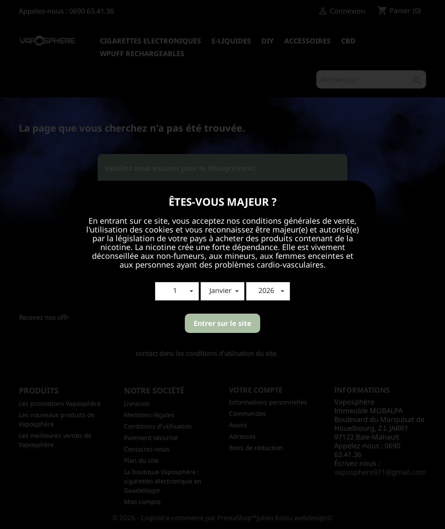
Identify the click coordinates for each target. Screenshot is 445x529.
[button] (177, 291)
